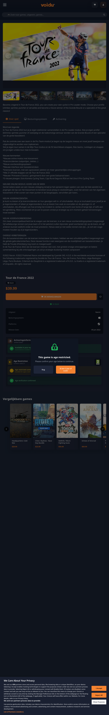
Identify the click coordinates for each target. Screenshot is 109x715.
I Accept (99, 691)
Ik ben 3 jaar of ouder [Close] (66, 369)
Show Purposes (99, 704)
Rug (43, 369)
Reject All (99, 697)
